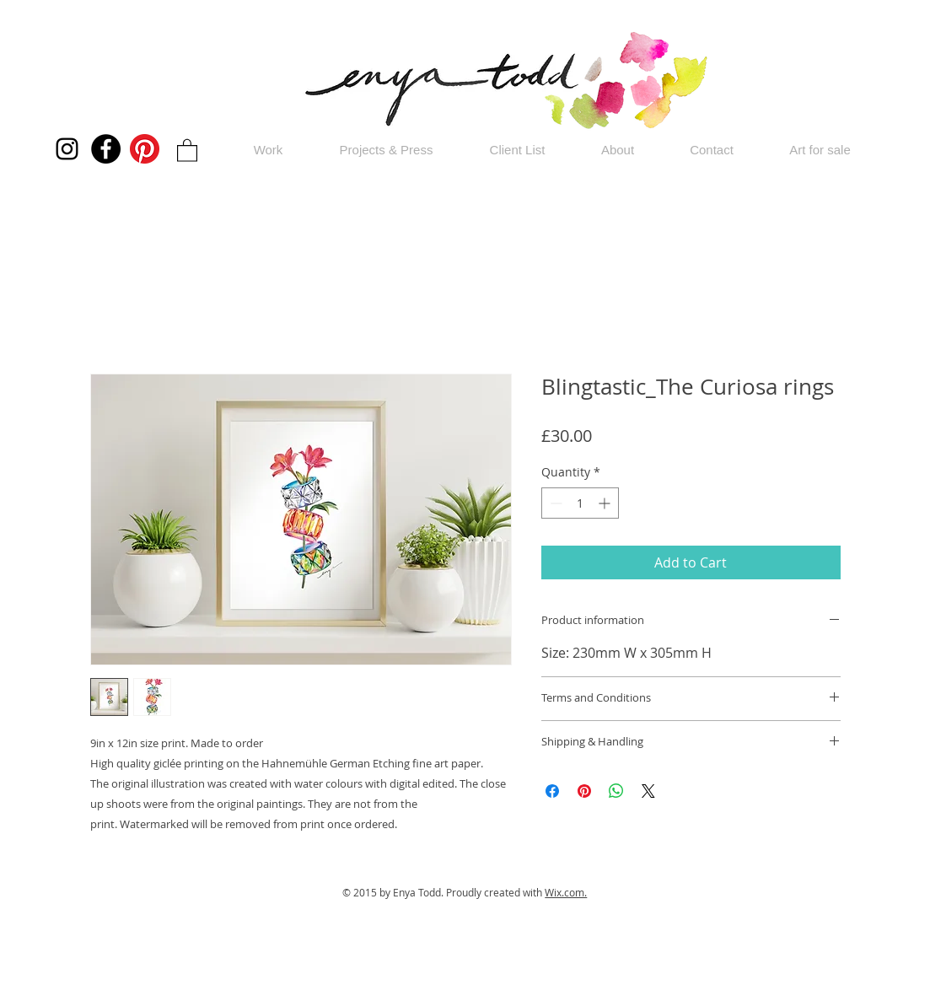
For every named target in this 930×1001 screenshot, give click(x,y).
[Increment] (605, 503)
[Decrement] (554, 503)
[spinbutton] (580, 503)
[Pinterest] (144, 149)
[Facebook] (106, 149)
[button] (187, 149)
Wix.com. (566, 892)
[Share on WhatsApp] (616, 791)
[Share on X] (648, 791)
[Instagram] (67, 149)
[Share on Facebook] (552, 791)
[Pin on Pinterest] (584, 791)
